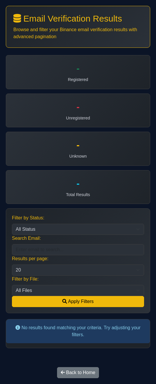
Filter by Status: (28, 217)
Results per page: (30, 258)
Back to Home (78, 372)
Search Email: (26, 238)
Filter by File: (25, 278)
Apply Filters (78, 301)
